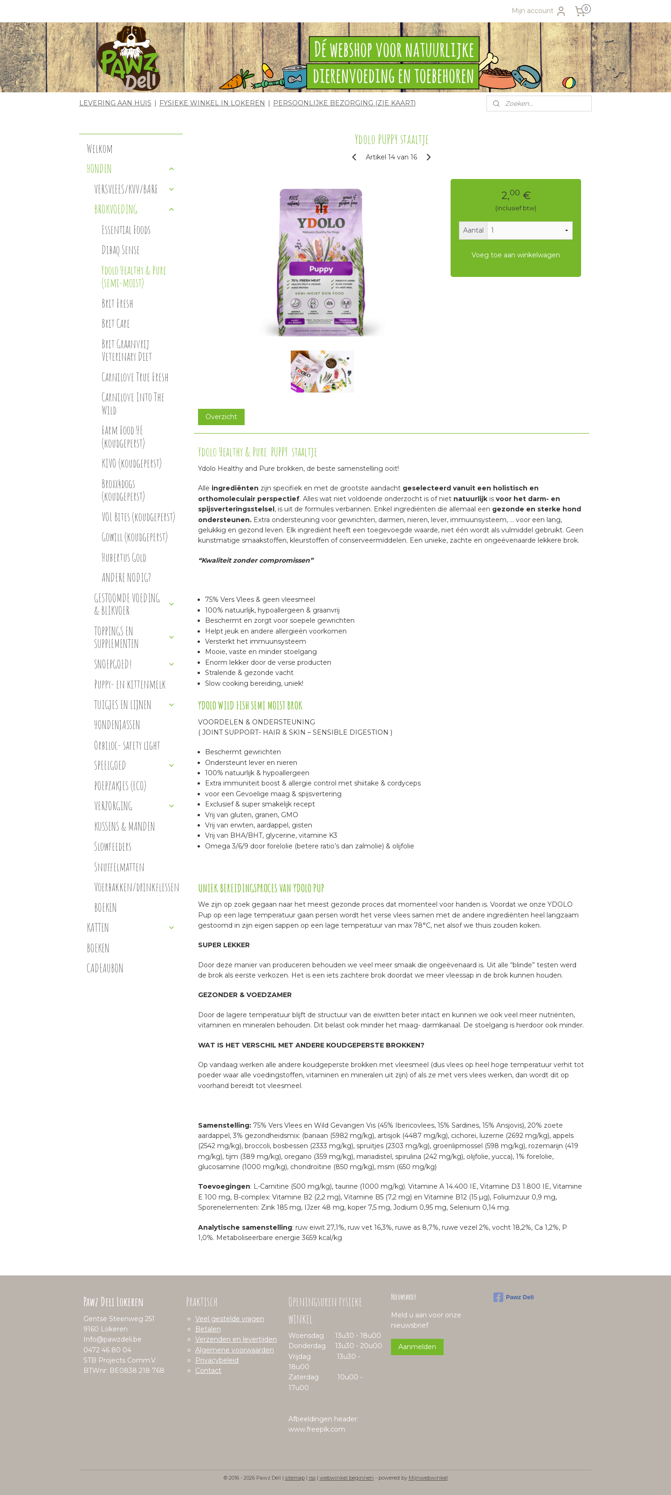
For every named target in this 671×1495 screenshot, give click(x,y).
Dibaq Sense (121, 249)
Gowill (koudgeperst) (135, 537)
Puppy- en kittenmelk (130, 684)
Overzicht (221, 417)
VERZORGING (134, 806)
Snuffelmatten (119, 867)
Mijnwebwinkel (428, 1477)
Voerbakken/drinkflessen (136, 887)
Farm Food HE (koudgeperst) (123, 436)
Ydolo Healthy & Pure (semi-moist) (134, 276)
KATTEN (131, 927)
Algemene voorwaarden (234, 1350)
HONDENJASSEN (117, 724)
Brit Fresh (117, 303)
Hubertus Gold (124, 557)
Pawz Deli (513, 1297)
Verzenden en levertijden (236, 1339)
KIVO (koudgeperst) (132, 463)
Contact (208, 1370)
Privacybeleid (217, 1360)
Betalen (208, 1329)
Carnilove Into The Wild (133, 403)
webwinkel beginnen (347, 1477)
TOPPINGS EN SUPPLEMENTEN (134, 637)
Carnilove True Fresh (135, 377)
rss (312, 1477)
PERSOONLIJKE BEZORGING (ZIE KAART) (344, 103)
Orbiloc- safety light (127, 745)
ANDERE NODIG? (126, 577)
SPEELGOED (134, 765)
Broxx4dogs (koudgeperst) (123, 490)
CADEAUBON (105, 968)
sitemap (295, 1477)
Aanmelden (417, 1347)
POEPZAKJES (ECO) (120, 786)
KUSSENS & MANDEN (124, 826)
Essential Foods (126, 229)
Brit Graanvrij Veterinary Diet (127, 350)
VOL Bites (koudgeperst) (138, 517)
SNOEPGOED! (134, 664)
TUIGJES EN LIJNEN (134, 704)
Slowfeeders (112, 846)
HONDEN (131, 168)
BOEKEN (105, 907)
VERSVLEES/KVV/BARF (134, 189)
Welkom (100, 148)
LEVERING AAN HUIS (115, 103)
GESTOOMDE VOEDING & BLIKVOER (134, 604)
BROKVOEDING (134, 209)
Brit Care (116, 323)
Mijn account (539, 11)
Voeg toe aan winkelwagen (516, 255)
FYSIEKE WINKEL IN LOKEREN (212, 103)
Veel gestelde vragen (229, 1319)
